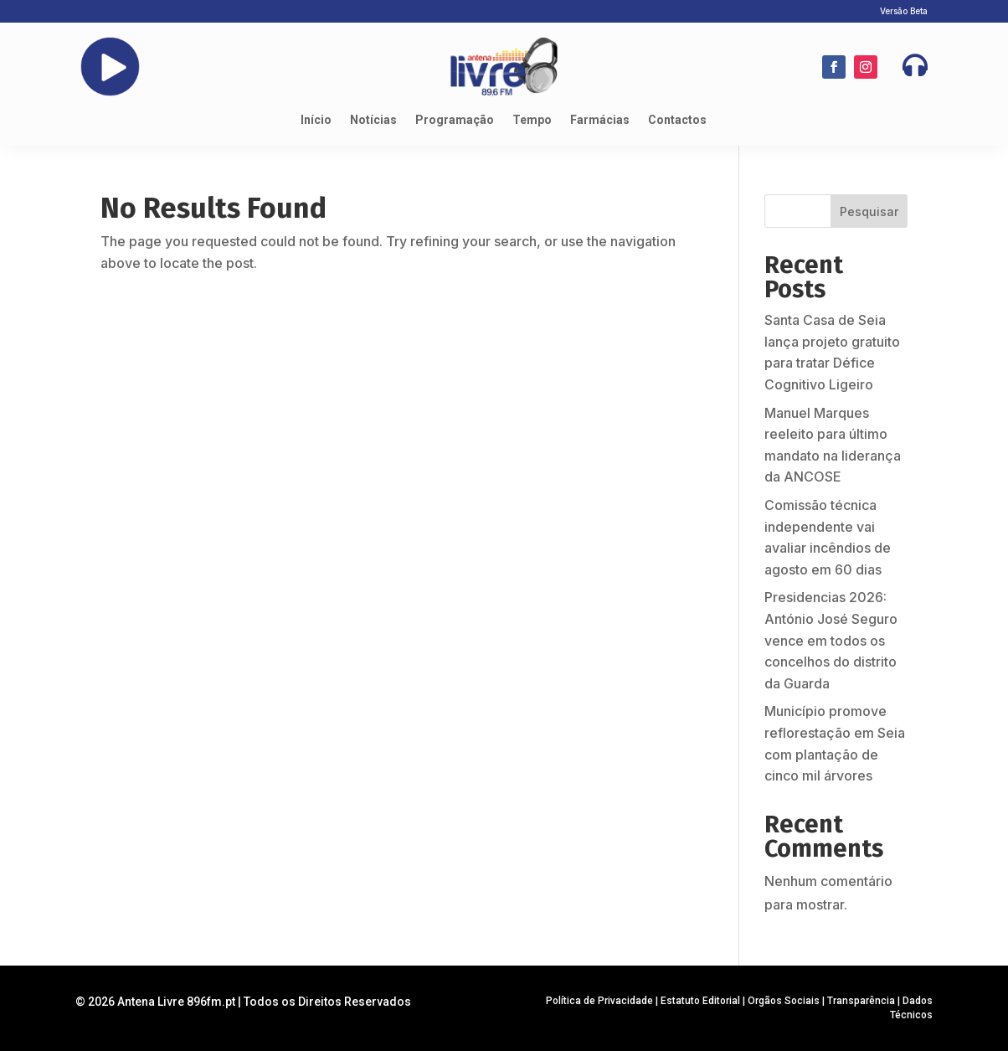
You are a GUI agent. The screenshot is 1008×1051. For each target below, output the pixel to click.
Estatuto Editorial (700, 1001)
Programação (454, 120)
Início (316, 120)
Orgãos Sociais (784, 1001)
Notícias (373, 120)
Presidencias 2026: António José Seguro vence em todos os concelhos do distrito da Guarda (830, 640)
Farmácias (600, 120)
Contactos (677, 120)
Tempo (532, 120)
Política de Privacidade (599, 1001)
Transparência (861, 1001)
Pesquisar (869, 211)
